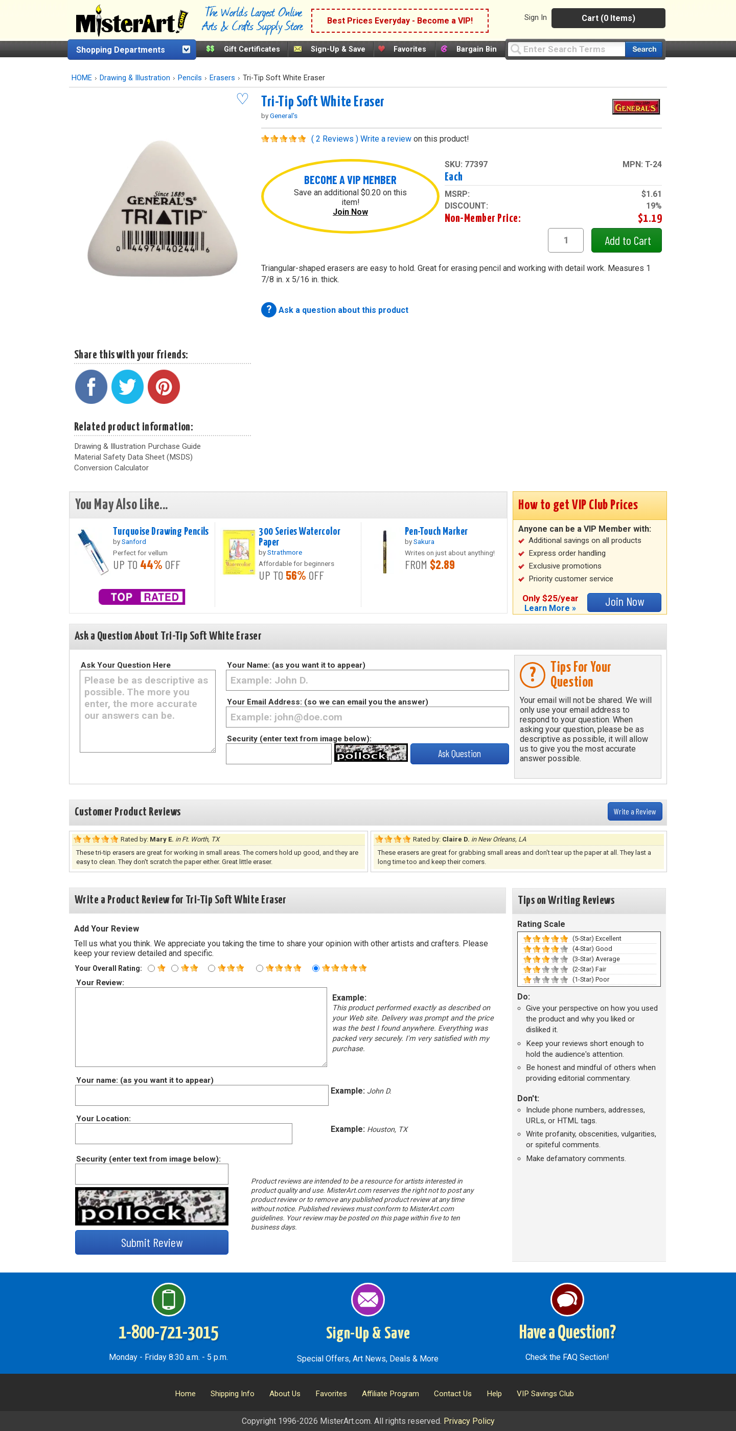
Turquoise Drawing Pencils (161, 532)
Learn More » (550, 608)
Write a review (385, 139)
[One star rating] (151, 968)
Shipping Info (233, 1393)
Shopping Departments (120, 50)
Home (185, 1393)
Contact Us (453, 1393)
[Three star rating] (211, 968)
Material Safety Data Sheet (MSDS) (133, 457)
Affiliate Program (390, 1393)
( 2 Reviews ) (334, 139)
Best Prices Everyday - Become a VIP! (400, 21)
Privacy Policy (469, 1421)
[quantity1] (566, 240)
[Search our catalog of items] (643, 49)
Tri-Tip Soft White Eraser (323, 102)
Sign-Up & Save (338, 49)
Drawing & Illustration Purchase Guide (137, 446)
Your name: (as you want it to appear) (144, 1080)
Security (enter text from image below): (299, 738)
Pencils (190, 78)
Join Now (350, 212)
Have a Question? (567, 1333)
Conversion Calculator (111, 467)
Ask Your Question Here (126, 665)
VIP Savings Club (545, 1393)
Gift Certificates (252, 49)
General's (283, 115)
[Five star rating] (316, 968)
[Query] (566, 48)
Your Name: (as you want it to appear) (296, 665)
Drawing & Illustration (135, 78)
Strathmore (284, 552)
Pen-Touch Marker (436, 532)
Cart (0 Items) (608, 18)
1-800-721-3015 (168, 1333)
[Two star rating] (175, 968)
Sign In (535, 17)
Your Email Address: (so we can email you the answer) (327, 702)
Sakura (423, 541)
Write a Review (635, 811)
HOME (82, 78)
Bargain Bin (476, 49)
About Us (285, 1393)
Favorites (410, 49)
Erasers (222, 78)
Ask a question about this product (343, 310)
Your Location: (103, 1118)
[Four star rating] (259, 968)
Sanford (134, 541)
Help (494, 1393)
